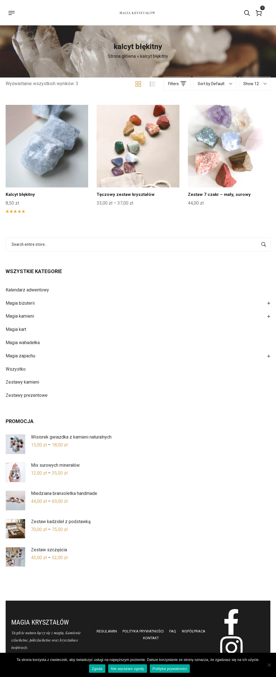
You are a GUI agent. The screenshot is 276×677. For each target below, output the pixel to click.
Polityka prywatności (170, 669)
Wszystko (16, 369)
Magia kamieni (20, 316)
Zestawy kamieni (22, 382)
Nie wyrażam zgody (127, 669)
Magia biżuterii (20, 303)
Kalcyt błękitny (21, 194)
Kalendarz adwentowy (27, 290)
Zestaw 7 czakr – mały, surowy (220, 194)
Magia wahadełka (23, 342)
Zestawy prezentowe (27, 395)
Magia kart (16, 329)
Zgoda (97, 669)
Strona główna (122, 56)
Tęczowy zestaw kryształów (127, 194)
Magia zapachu (20, 356)
